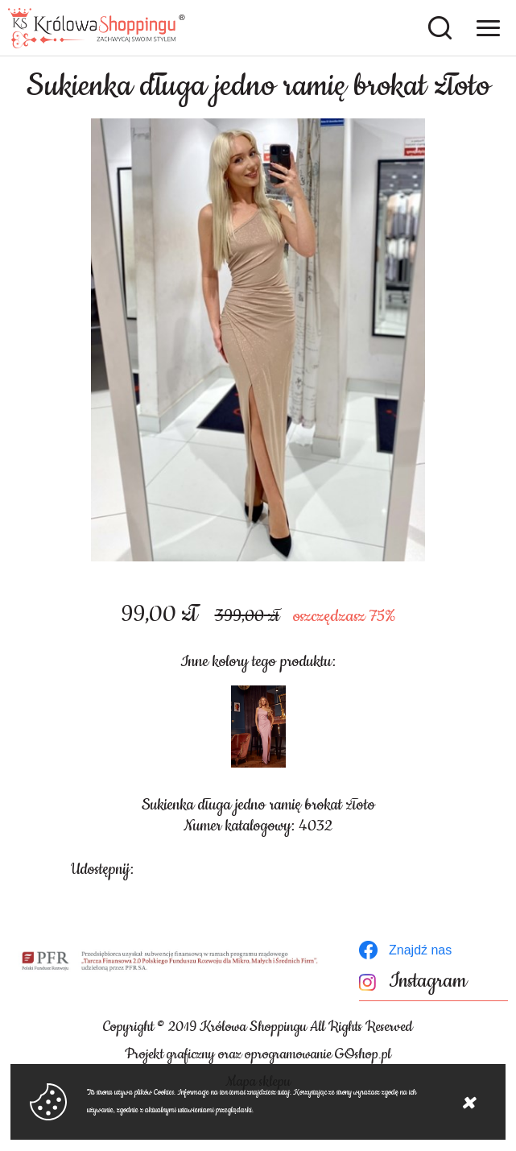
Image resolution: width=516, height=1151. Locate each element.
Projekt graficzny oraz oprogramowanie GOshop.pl (258, 1054)
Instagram (428, 981)
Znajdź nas (420, 950)
